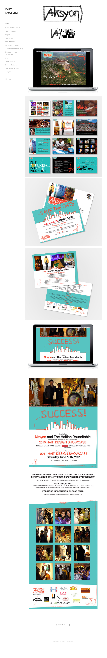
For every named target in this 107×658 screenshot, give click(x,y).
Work (7, 23)
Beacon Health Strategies (11, 53)
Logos (7, 34)
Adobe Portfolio (67, 642)
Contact (8, 79)
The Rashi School (12, 68)
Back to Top (63, 624)
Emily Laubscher (11, 11)
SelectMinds (10, 61)
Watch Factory (10, 31)
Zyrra (7, 58)
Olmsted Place (10, 41)
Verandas (9, 38)
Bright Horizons (11, 65)
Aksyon (8, 72)
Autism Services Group (14, 48)
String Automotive (12, 45)
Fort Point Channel (12, 28)
